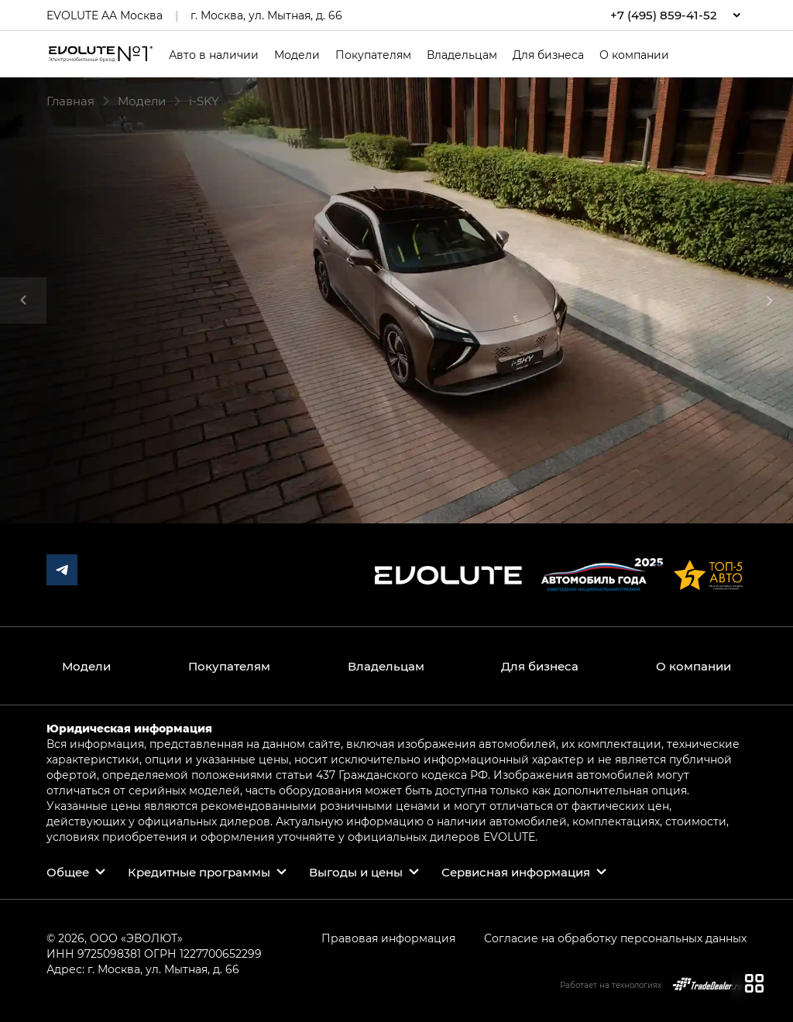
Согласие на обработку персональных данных (615, 938)
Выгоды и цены (356, 872)
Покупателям (373, 55)
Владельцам (462, 55)
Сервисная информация (515, 872)
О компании (634, 55)
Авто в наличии (214, 55)
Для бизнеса (548, 55)
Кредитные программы (199, 872)
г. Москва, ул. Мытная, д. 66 (266, 15)
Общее (67, 872)
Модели (297, 55)
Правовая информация (388, 938)
